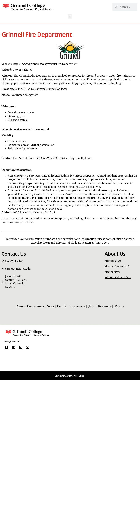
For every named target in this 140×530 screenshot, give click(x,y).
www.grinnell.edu (12, 341)
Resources (104, 306)
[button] (69, 16)
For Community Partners (17, 222)
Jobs (91, 306)
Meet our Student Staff (117, 266)
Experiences (77, 306)
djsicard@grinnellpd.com (76, 158)
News (50, 306)
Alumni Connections (30, 306)
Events (61, 306)
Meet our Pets (112, 272)
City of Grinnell (22, 69)
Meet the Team (113, 260)
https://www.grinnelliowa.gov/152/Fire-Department (45, 63)
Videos (119, 306)
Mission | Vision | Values (118, 277)
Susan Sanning (125, 238)
